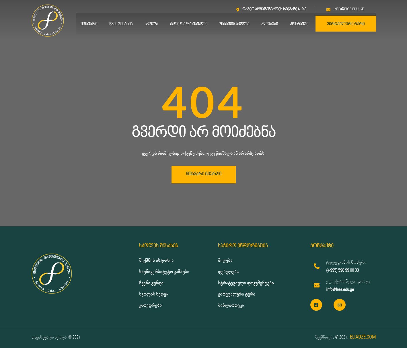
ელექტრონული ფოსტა (348, 281)
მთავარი (89, 24)
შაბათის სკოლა (234, 24)
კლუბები (269, 24)
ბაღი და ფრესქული (188, 24)
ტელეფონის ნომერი (346, 262)
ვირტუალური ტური (346, 24)
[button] (204, 174)
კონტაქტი (299, 24)
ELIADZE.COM (363, 337)
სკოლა (151, 24)
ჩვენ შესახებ (121, 24)
